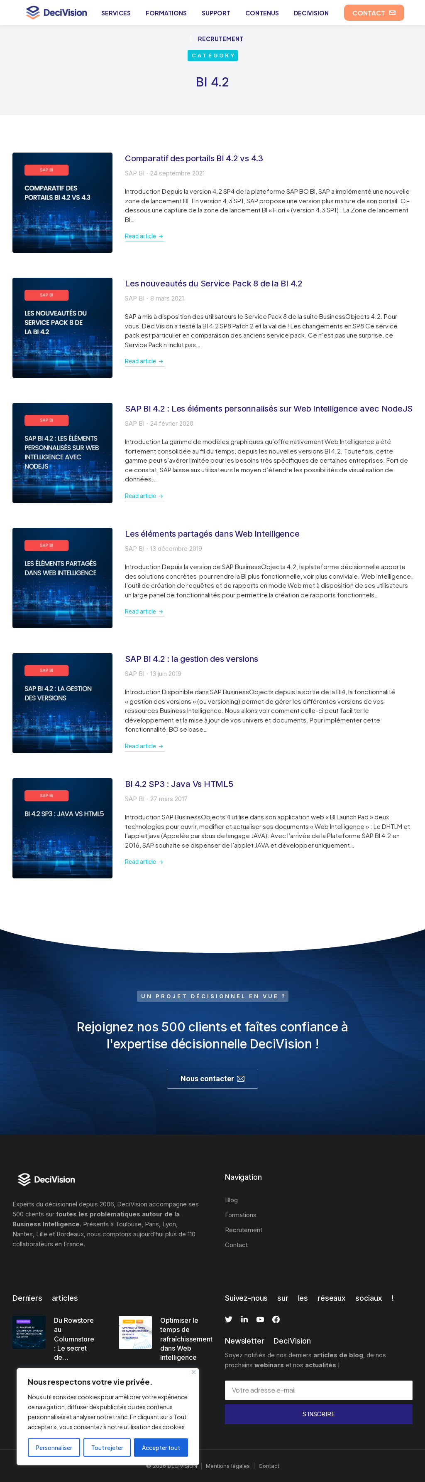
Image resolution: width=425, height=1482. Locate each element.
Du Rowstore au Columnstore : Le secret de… (74, 1339)
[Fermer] (193, 1372)
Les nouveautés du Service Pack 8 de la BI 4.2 (214, 284)
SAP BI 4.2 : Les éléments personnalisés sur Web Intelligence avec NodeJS (269, 409)
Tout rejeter (107, 1447)
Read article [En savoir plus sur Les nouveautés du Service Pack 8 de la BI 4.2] (145, 361)
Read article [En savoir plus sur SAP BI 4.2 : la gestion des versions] (145, 746)
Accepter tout (161, 1447)
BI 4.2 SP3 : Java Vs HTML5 (179, 784)
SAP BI (134, 173)
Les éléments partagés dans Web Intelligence (212, 534)
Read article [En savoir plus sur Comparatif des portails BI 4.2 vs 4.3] (145, 236)
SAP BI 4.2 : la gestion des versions (191, 659)
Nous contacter (212, 1078)
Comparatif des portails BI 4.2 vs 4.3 (194, 158)
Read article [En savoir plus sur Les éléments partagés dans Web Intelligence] (145, 611)
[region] (108, 1416)
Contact (269, 1465)
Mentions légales (228, 1465)
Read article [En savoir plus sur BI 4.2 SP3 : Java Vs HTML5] (145, 862)
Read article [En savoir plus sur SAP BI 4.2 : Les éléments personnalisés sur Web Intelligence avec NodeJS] (145, 496)
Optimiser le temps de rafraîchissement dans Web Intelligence (186, 1339)
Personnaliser (54, 1447)
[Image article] (62, 203)
